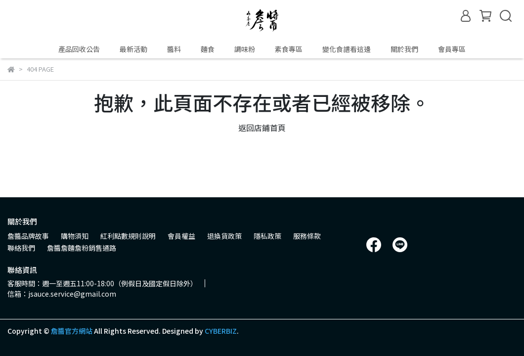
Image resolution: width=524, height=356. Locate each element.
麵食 (208, 49)
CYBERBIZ (221, 331)
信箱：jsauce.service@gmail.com (61, 294)
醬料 (174, 49)
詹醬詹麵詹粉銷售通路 (81, 248)
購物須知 (74, 236)
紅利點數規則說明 (128, 236)
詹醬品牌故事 (28, 236)
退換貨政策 (224, 236)
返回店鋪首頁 (262, 128)
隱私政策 (267, 236)
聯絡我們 (21, 248)
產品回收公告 (79, 49)
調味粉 (244, 49)
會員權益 (181, 236)
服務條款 (307, 236)
